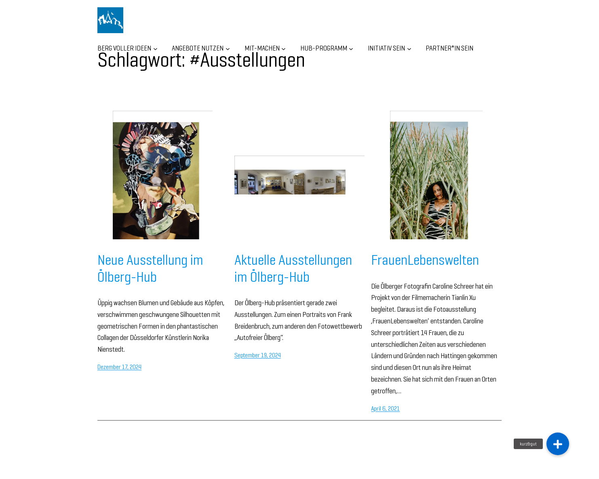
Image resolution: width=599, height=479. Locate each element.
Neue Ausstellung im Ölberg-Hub (150, 268)
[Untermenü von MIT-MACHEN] (283, 48)
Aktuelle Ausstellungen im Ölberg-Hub (293, 268)
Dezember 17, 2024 (119, 367)
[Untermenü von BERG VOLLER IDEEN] (155, 48)
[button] (557, 444)
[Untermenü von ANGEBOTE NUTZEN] (228, 48)
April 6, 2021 (385, 408)
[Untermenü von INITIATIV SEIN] (409, 48)
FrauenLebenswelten (425, 259)
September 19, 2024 (257, 355)
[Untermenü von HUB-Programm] (351, 48)
